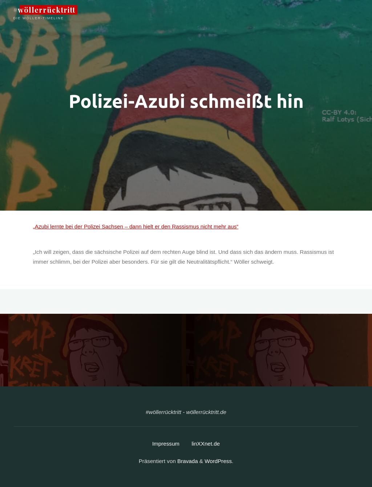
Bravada (187, 461)
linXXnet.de (205, 444)
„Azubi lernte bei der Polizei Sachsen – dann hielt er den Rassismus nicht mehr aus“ (136, 226)
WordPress (218, 461)
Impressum (165, 444)
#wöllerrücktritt (44, 10)
